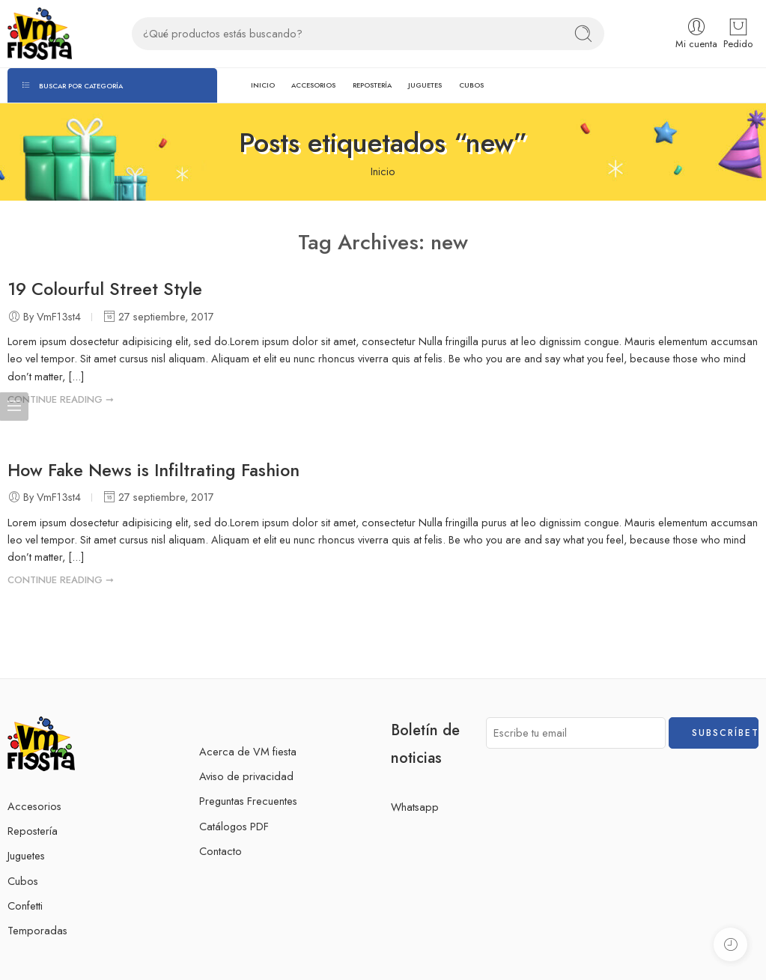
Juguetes (26, 855)
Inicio (383, 171)
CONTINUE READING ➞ (60, 399)
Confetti (25, 905)
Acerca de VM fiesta (248, 751)
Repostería (32, 831)
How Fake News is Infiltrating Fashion (153, 470)
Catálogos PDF (234, 826)
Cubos (22, 881)
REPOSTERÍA (372, 85)
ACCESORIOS (313, 85)
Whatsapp (415, 807)
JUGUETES (425, 85)
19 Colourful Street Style (104, 289)
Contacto (220, 851)
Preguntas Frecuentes (248, 801)
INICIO (263, 85)
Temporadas (37, 930)
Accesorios (34, 806)
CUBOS (471, 85)
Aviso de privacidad (246, 776)
